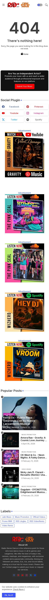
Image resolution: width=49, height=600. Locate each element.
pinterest (38, 106)
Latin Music (6, 517)
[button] (39, 5)
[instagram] (26, 575)
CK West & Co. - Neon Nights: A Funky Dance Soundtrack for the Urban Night (33, 456)
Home (24, 53)
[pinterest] (18, 575)
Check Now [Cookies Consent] (18, 589)
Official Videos (39, 517)
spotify (38, 119)
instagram (39, 113)
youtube (14, 113)
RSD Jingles (21, 521)
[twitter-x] (30, 575)
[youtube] (22, 575)
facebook (14, 106)
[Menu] (3, 5)
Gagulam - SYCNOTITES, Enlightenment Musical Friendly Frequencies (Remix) (34, 491)
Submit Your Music (24, 86)
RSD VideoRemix (37, 521)
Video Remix (7, 525)
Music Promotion (22, 517)
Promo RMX (7, 521)
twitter (14, 119)
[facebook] (14, 575)
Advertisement (24, 131)
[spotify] (35, 575)
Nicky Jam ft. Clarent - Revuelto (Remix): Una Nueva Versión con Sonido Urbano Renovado (33, 473)
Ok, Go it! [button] (9, 595)
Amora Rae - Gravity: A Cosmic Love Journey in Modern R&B (34, 439)
